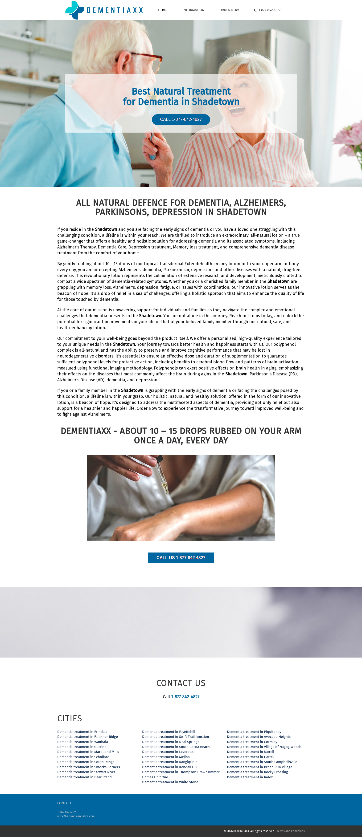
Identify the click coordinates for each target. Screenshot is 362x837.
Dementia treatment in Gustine (81, 747)
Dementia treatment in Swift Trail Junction (175, 737)
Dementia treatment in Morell (250, 752)
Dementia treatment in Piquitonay (254, 732)
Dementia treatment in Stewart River (86, 772)
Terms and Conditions (291, 831)
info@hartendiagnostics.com (76, 816)
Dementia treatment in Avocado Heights (259, 737)
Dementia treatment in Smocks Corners (88, 767)
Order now (229, 10)
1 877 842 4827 (267, 10)
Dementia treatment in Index (250, 777)
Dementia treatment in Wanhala (82, 742)
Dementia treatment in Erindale (82, 732)
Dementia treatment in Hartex (250, 757)
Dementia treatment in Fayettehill (168, 732)
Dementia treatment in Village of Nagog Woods (264, 747)
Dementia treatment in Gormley (252, 742)
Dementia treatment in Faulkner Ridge (87, 737)
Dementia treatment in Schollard (83, 757)
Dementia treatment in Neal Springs (170, 742)
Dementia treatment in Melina (166, 757)
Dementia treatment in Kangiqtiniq (169, 762)
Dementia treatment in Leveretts (167, 752)
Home (163, 10)
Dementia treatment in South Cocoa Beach (176, 747)
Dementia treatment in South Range (86, 762)
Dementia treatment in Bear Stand (84, 777)
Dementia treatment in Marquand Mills (88, 752)
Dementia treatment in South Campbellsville (262, 762)
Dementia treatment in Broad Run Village (259, 767)
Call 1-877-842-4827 (181, 119)
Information (193, 10)
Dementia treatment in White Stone (170, 782)
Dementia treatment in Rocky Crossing (257, 772)
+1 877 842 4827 (66, 812)
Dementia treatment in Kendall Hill (169, 767)
